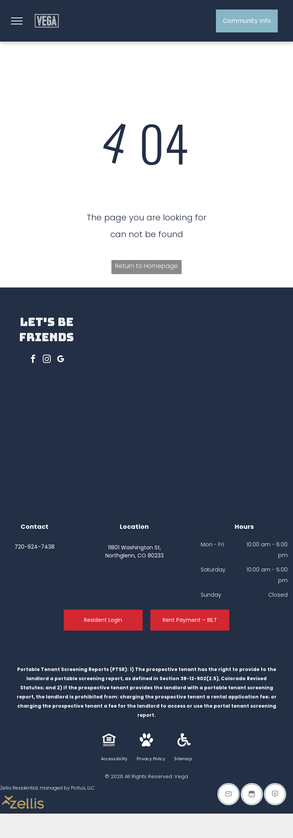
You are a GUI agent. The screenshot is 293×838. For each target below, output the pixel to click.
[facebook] (33, 360)
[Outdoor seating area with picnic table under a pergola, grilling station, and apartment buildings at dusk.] (245, 362)
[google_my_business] (60, 360)
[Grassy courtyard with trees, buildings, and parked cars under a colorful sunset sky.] (150, 362)
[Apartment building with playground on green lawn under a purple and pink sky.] (245, 457)
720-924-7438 (34, 547)
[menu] (17, 21)
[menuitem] (115, 759)
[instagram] (46, 360)
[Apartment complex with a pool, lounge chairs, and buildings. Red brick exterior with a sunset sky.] (150, 457)
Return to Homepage (146, 266)
